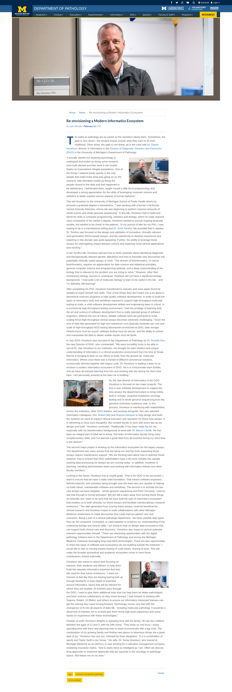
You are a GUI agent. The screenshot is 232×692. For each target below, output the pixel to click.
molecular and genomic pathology (89, 674)
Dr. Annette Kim (156, 340)
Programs (187, 14)
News (82, 112)
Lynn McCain (76, 126)
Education (76, 14)
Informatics (116, 14)
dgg (70, 674)
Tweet (160, 673)
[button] (173, 8)
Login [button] (215, 2)
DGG (133, 14)
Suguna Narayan (125, 415)
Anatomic (41, 14)
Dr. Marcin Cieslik (142, 430)
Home (72, 112)
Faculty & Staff (166, 14)
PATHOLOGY (60, 9)
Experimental (95, 14)
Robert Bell (104, 415)
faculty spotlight (75, 680)
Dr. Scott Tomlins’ (123, 228)
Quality (147, 14)
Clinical (58, 14)
